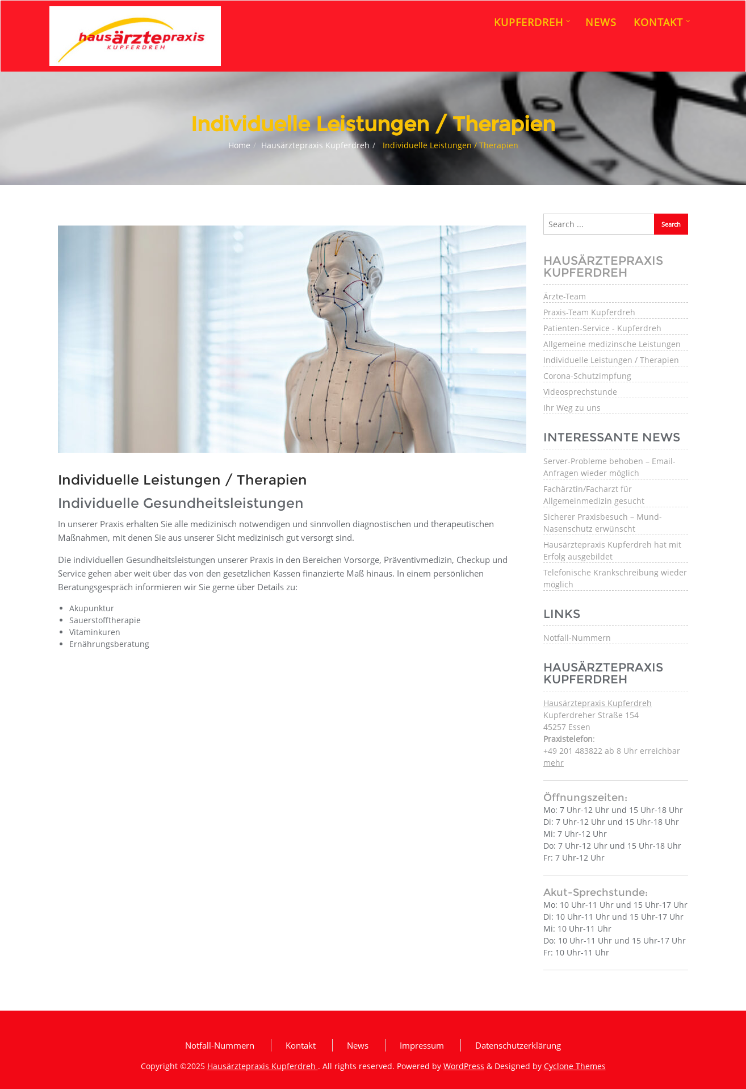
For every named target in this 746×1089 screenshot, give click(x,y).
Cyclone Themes (575, 1066)
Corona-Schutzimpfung (587, 375)
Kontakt (662, 22)
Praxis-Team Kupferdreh (589, 312)
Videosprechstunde (580, 391)
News (601, 22)
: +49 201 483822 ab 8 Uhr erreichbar (611, 750)
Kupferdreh (532, 22)
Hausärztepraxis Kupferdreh (315, 145)
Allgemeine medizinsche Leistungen (612, 344)
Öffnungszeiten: (585, 797)
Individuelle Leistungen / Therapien (611, 359)
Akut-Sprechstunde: (595, 892)
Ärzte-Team (564, 296)
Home (239, 145)
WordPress (463, 1066)
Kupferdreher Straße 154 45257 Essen (597, 715)
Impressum (422, 1045)
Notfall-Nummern (577, 637)
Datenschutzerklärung (518, 1045)
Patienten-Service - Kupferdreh (602, 328)
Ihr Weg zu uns (572, 407)
